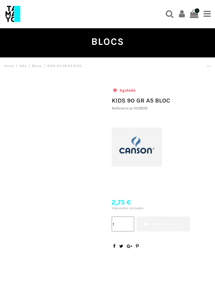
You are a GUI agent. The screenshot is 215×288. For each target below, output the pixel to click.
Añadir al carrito (163, 223)
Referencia (122, 108)
